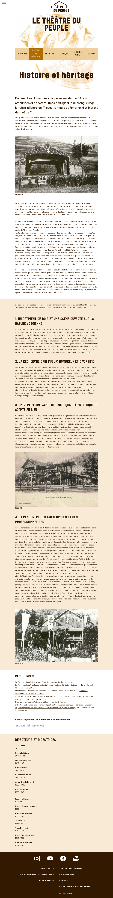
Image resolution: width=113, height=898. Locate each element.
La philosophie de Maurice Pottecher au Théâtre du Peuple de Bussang (45, 707)
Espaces (63, 880)
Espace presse (46, 880)
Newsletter (47, 868)
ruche (35, 247)
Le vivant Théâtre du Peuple (30, 725)
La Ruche (49, 54)
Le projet (22, 54)
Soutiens (90, 54)
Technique (63, 54)
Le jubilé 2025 (77, 53)
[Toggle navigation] (4, 3)
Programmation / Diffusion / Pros (37, 874)
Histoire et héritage (35, 54)
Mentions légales (65, 894)
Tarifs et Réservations (70, 868)
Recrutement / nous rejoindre (74, 886)
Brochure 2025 (66, 874)
